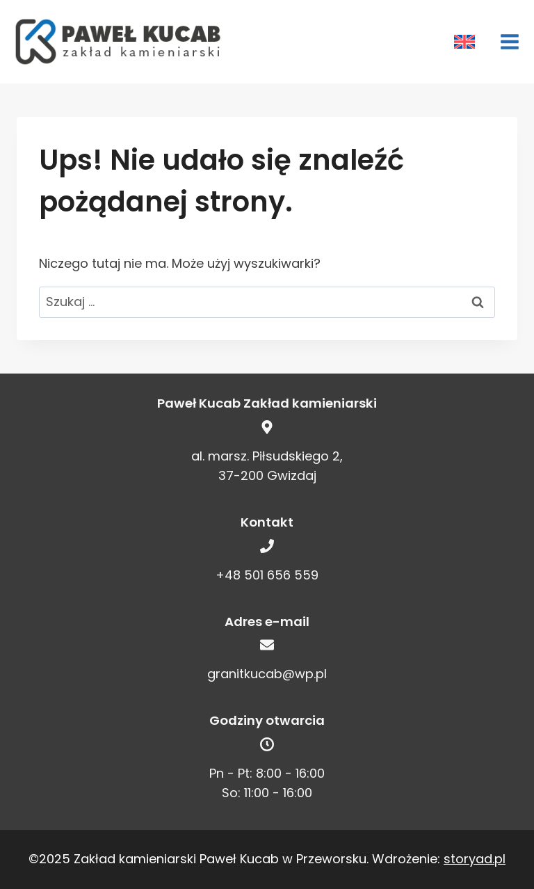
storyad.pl (474, 858)
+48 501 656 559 (267, 575)
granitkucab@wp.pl (267, 673)
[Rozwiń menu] (505, 41)
